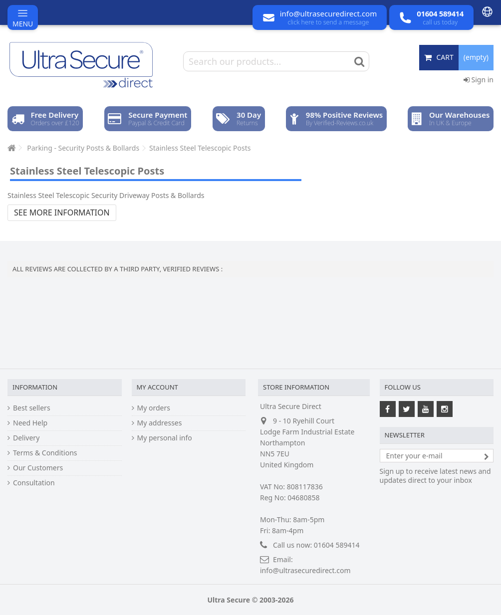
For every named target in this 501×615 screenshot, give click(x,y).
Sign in (479, 79)
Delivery (26, 437)
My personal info (164, 437)
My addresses (159, 422)
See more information (62, 212)
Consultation (34, 482)
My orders (153, 408)
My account (157, 387)
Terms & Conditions (45, 452)
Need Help (30, 422)
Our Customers (38, 467)
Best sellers (31, 408)
